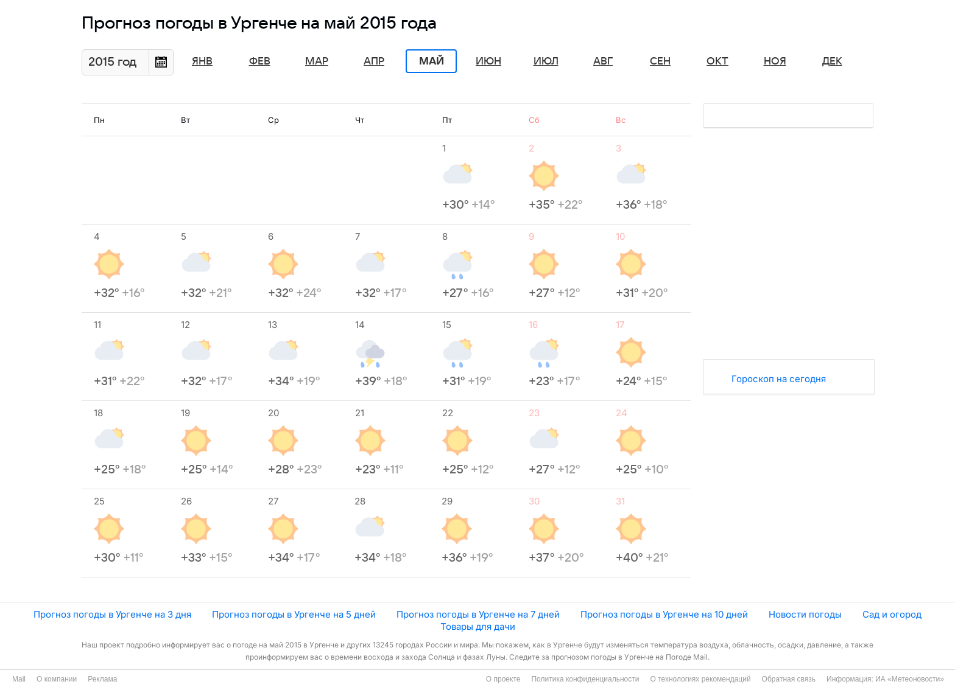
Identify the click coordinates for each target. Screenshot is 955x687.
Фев (259, 61)
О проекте (503, 679)
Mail (19, 679)
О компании (57, 679)
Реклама (102, 679)
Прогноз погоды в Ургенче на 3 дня (112, 614)
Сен (660, 61)
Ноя (775, 61)
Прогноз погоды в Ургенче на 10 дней (664, 614)
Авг (603, 61)
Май (431, 61)
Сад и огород (892, 614)
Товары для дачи (477, 626)
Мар (316, 61)
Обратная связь (789, 679)
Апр (374, 61)
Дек (832, 61)
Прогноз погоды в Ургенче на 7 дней (478, 614)
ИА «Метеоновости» (909, 679)
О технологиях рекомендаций (700, 679)
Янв (202, 61)
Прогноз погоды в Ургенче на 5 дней (294, 614)
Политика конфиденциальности (585, 679)
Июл (546, 61)
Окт (717, 61)
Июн (488, 61)
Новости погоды (805, 614)
